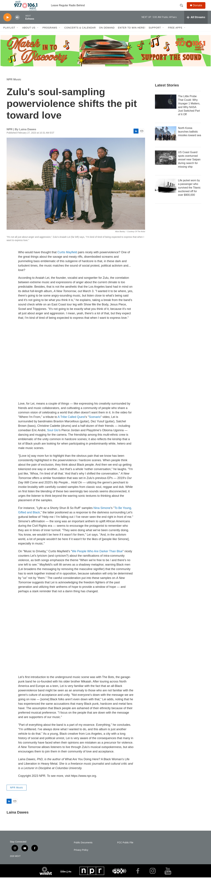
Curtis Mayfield (67, 258)
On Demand (107, 34)
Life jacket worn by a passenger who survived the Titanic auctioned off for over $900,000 (189, 194)
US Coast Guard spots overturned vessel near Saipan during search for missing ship (189, 166)
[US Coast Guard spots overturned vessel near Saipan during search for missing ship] (165, 164)
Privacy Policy (81, 856)
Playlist (9, 34)
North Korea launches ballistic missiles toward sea (189, 138)
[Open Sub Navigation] (17, 34)
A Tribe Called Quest (71, 423)
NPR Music (14, 86)
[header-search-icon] (183, 8)
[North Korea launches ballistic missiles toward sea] (165, 140)
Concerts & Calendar (80, 34)
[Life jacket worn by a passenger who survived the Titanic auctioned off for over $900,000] (165, 192)
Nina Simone (101, 514)
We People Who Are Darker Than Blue (97, 557)
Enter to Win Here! (131, 34)
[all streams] (196, 23)
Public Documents (83, 849)
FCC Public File (125, 849)
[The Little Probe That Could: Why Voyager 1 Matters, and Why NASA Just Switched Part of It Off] (165, 108)
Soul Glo (53, 436)
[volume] (17, 24)
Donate (199, 8)
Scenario (95, 423)
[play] (7, 24)
